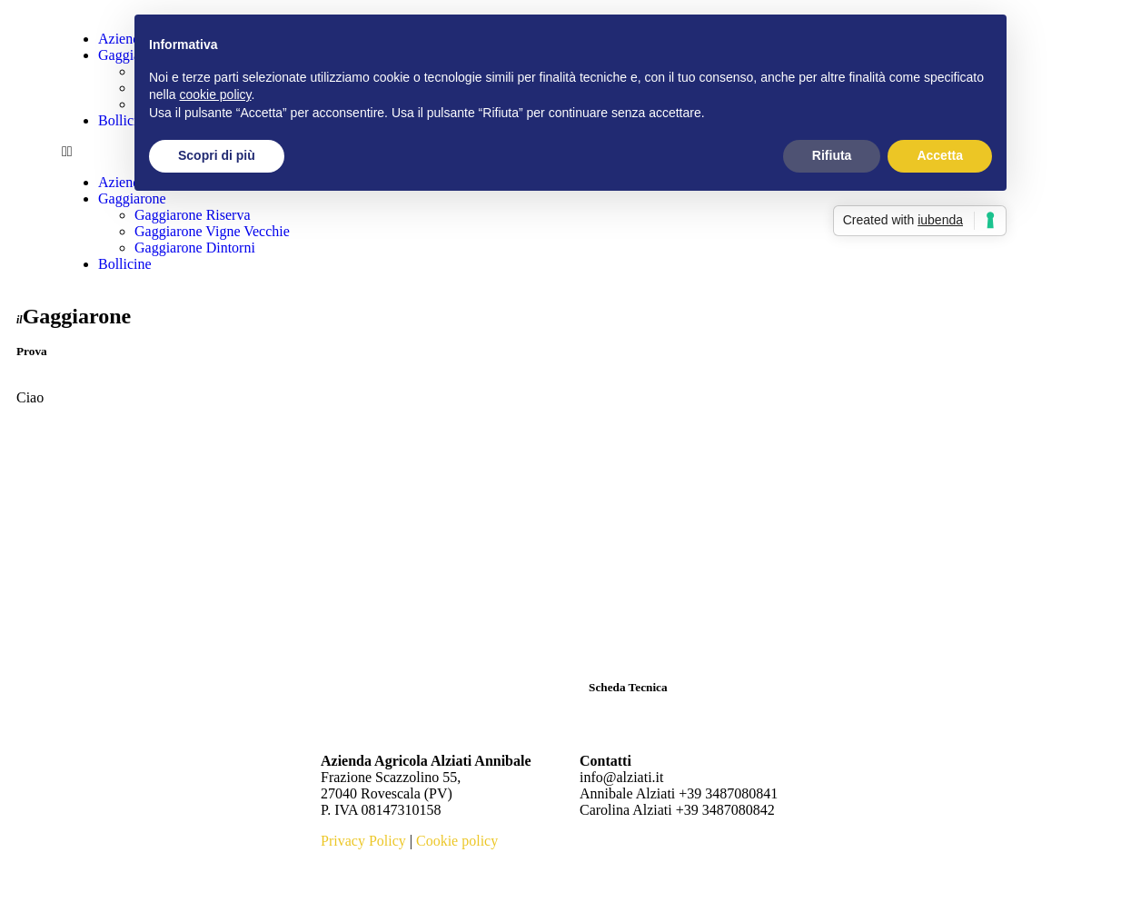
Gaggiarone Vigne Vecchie (212, 231)
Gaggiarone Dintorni (194, 247)
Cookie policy (457, 840)
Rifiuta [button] (832, 155)
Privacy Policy (363, 840)
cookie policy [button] (215, 94)
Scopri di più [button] (216, 155)
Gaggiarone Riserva (192, 215)
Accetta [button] (940, 155)
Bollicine (125, 264)
